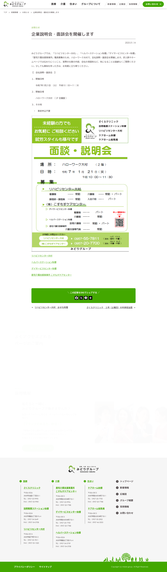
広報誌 (122, 4)
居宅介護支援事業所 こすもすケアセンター (51, 275)
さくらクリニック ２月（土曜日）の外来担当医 (109, 307)
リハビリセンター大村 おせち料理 (51, 307)
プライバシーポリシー (24, 567)
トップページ (124, 481)
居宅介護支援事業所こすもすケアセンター (66, 490)
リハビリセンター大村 (41, 255)
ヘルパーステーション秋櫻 (43, 262)
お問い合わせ (124, 513)
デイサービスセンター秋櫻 (43, 268)
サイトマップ (45, 567)
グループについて (90, 4)
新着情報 (112, 4)
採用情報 (133, 4)
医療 (53, 4)
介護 (63, 4)
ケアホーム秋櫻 (95, 488)
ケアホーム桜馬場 (96, 508)
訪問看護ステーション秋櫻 (36, 508)
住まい (73, 4)
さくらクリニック (32, 488)
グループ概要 (124, 500)
